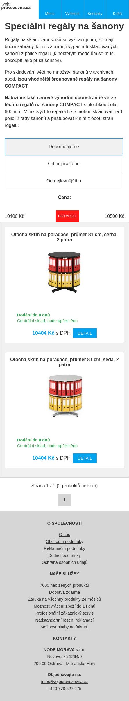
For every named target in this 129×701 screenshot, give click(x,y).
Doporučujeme (64, 146)
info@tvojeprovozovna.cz (64, 681)
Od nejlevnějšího (63, 180)
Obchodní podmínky (64, 541)
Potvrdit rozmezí (67, 216)
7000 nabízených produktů (64, 585)
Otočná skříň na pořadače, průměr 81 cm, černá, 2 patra (64, 237)
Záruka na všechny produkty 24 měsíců (64, 599)
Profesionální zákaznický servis (64, 613)
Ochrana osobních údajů (64, 562)
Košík (117, 13)
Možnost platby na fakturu (65, 627)
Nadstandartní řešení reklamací (64, 620)
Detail (85, 333)
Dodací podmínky (64, 555)
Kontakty (95, 13)
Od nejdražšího (64, 163)
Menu (50, 13)
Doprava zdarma (64, 592)
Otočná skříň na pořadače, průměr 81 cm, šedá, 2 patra (64, 362)
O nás (64, 534)
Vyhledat (72, 13)
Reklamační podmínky (64, 548)
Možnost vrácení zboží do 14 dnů (64, 606)
